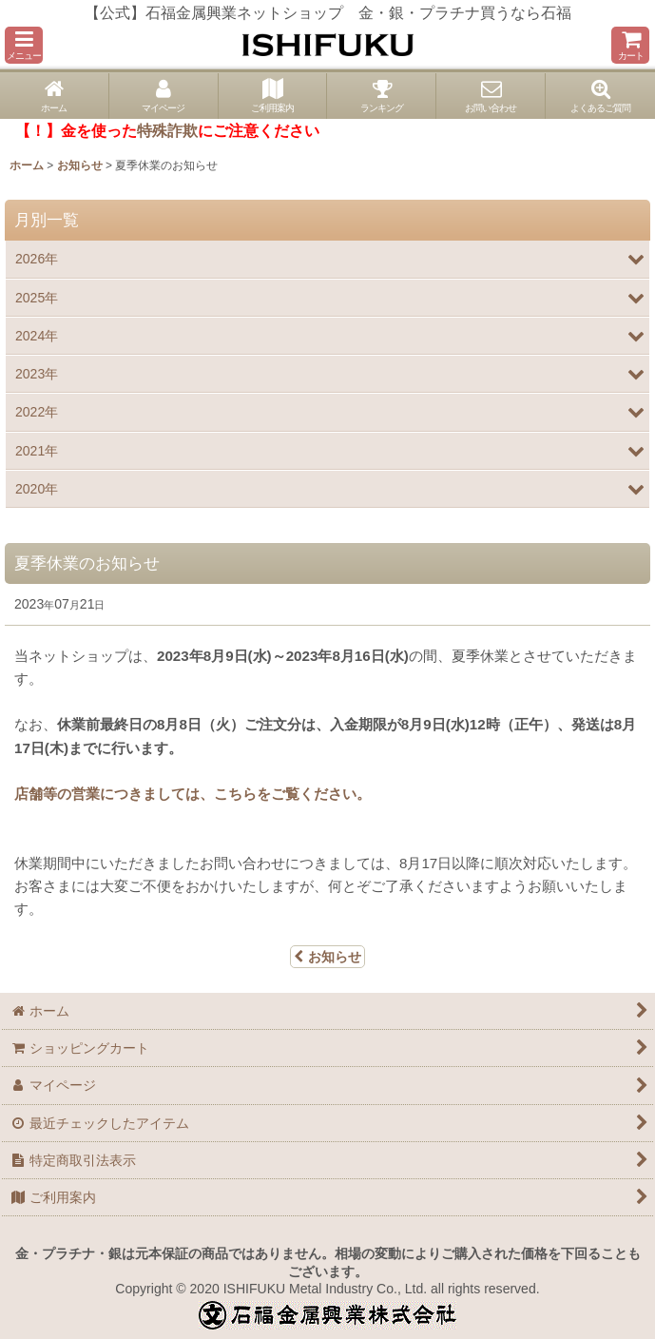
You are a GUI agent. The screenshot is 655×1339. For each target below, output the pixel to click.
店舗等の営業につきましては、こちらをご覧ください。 (192, 794)
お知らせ (327, 956)
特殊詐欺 (167, 131)
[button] (24, 45)
